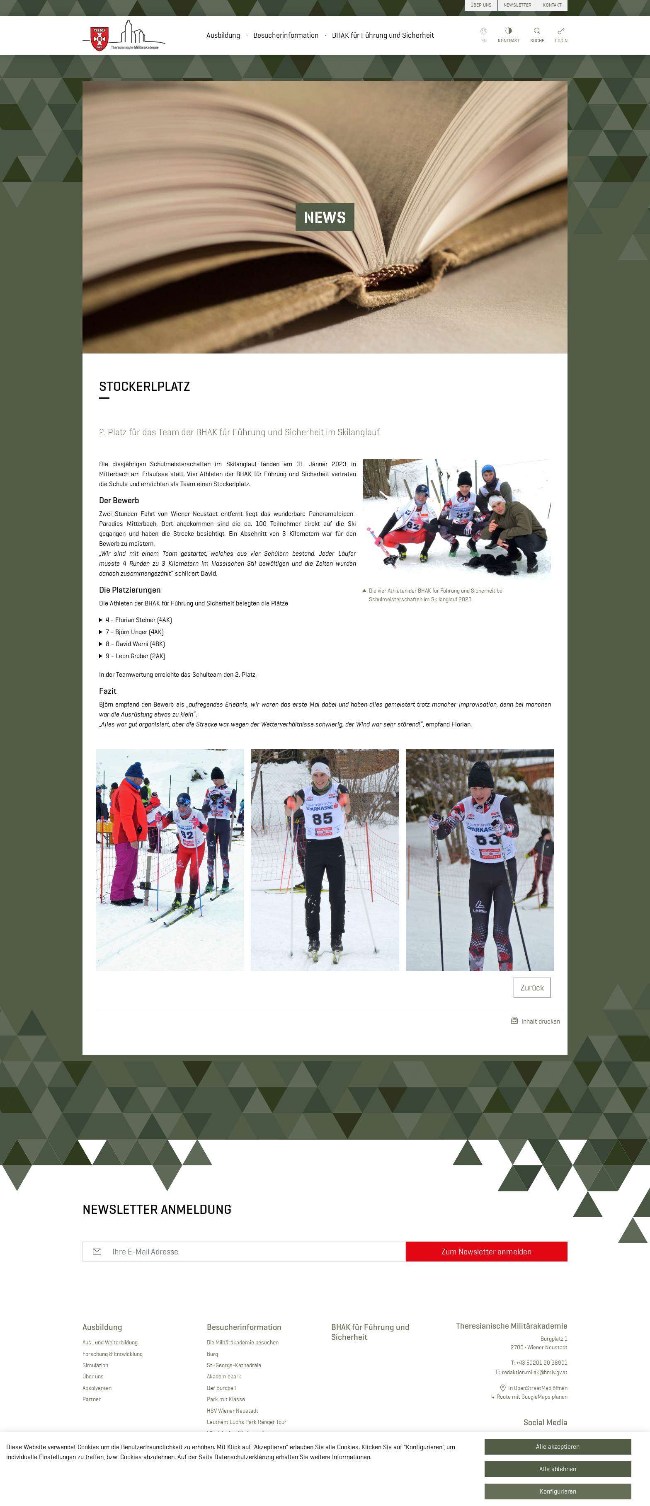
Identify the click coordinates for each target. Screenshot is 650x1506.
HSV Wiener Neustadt (232, 1410)
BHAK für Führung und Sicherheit (383, 35)
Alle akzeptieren (558, 1446)
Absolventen (97, 1388)
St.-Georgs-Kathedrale (234, 1365)
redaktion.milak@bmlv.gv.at (535, 1372)
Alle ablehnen (557, 1469)
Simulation (95, 1365)
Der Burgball (221, 1388)
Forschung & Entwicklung (112, 1354)
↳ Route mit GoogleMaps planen (529, 1396)
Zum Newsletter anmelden (486, 1251)
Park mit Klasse (226, 1399)
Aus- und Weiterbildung (110, 1342)
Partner (91, 1399)
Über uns (93, 1376)
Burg (212, 1354)
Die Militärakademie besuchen (243, 1342)
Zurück (532, 987)
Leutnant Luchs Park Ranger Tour (246, 1422)
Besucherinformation (286, 35)
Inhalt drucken (535, 1021)
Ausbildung (223, 35)
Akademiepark (224, 1376)
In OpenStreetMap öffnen (538, 1388)
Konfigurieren (558, 1491)
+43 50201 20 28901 (542, 1362)
